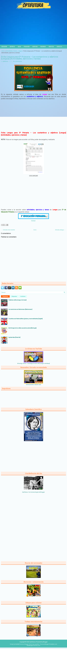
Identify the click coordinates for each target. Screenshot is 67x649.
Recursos (43, 46)
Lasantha (36, 644)
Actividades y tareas (11, 51)
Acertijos (35, 46)
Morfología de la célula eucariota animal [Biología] (22, 328)
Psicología (27, 46)
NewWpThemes (19, 644)
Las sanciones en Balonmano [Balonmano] (20, 309)
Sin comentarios (17, 61)
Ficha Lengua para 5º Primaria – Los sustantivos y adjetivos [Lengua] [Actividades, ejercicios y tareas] (29, 58)
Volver (33, 221)
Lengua (20, 51)
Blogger (42, 492)
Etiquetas (14, 296)
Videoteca (51, 46)
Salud (19, 46)
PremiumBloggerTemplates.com (48, 644)
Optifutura (5, 61)
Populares (5, 296)
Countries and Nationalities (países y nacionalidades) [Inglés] (25, 318)
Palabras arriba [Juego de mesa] (17, 300)
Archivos (22, 296)
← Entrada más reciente (8, 230)
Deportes (12, 46)
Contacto (59, 46)
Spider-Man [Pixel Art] (14, 337)
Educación (4, 46)
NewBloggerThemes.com (33, 645)
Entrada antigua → (60, 230)
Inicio (3, 51)
